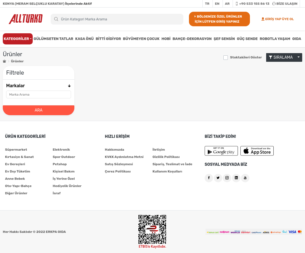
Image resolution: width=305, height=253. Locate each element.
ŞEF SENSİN (224, 39)
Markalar (38, 85)
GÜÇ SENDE (247, 39)
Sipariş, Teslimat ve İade (172, 164)
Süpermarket (16, 150)
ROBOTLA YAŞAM (275, 39)
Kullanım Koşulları (167, 171)
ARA (38, 110)
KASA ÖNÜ (84, 39)
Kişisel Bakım (64, 171)
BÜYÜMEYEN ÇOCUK (141, 39)
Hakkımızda (114, 150)
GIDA (296, 39)
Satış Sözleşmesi (119, 164)
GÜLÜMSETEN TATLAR (53, 39)
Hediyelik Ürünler (67, 186)
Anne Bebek (15, 179)
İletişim (159, 150)
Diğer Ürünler (16, 193)
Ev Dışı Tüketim (17, 171)
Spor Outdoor (64, 157)
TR (207, 4)
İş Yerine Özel (64, 179)
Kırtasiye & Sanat (19, 157)
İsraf (57, 193)
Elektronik (61, 150)
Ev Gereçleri (15, 164)
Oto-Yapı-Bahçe (18, 186)
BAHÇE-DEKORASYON (192, 39)
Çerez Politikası (118, 171)
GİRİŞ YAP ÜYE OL (277, 19)
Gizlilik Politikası (166, 157)
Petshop (60, 164)
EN (217, 4)
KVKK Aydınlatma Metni (124, 157)
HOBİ (166, 39)
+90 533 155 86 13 (252, 4)
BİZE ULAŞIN (284, 4)
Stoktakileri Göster (246, 57)
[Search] (117, 19)
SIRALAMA (283, 57)
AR (227, 4)
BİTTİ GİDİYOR (108, 39)
